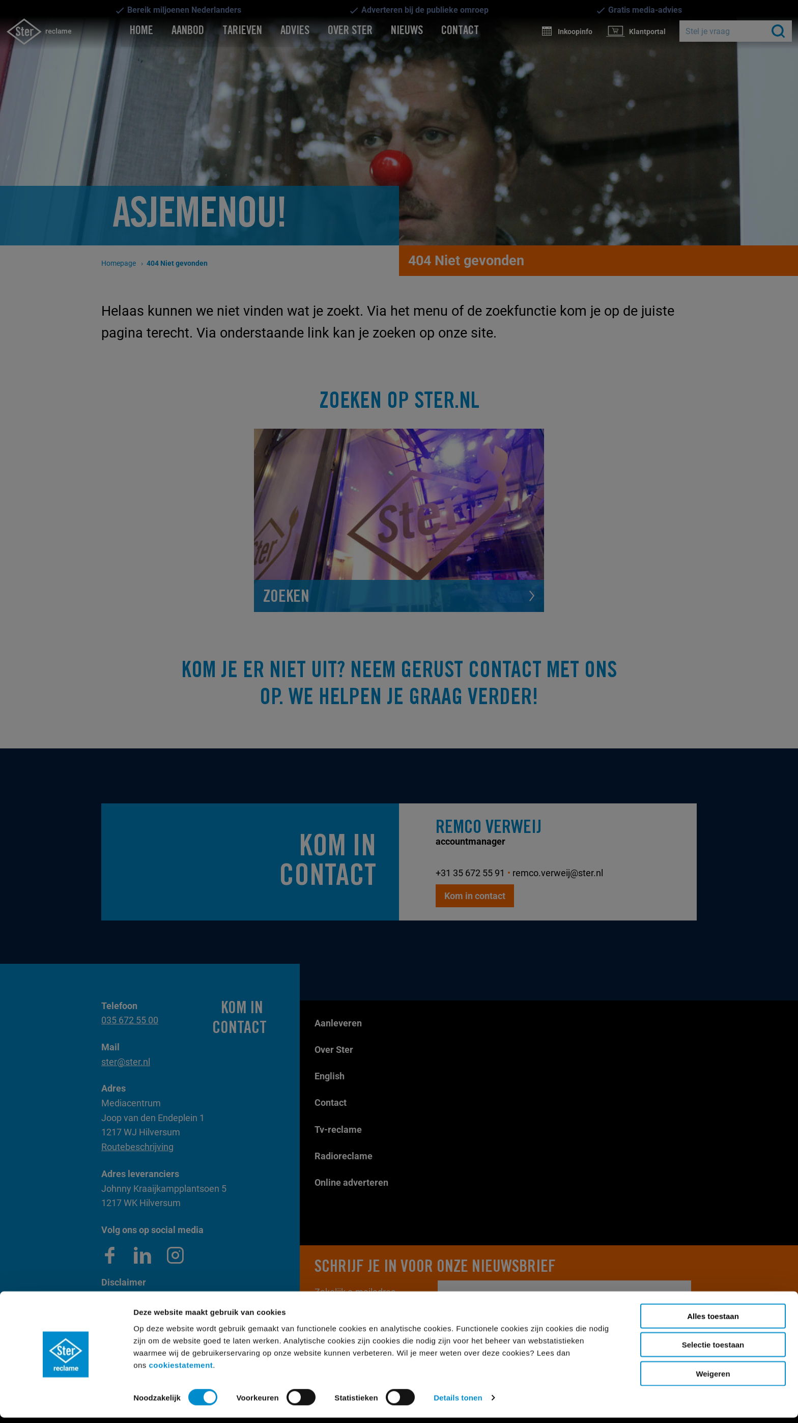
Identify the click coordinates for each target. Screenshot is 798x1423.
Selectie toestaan (713, 1350)
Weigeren (713, 1378)
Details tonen (458, 1403)
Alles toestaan (713, 1321)
